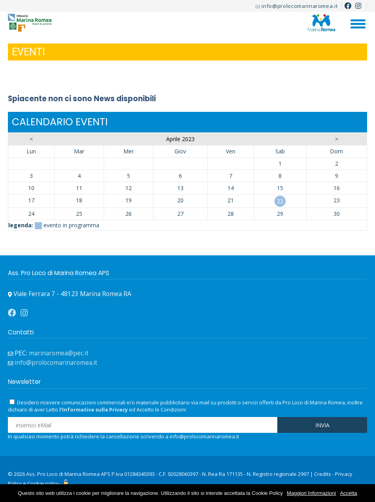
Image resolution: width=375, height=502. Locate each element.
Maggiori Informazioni (311, 493)
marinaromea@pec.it (59, 353)
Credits (322, 473)
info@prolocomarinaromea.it (299, 5)
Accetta (348, 493)
